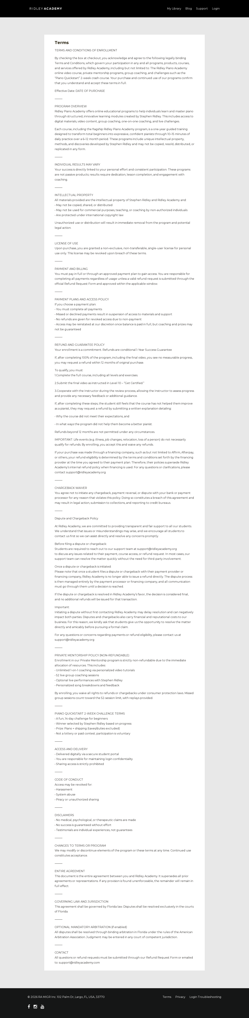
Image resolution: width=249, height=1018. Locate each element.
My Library (174, 8)
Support (202, 8)
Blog (188, 8)
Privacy (180, 997)
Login (216, 8)
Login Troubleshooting (205, 997)
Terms (167, 997)
